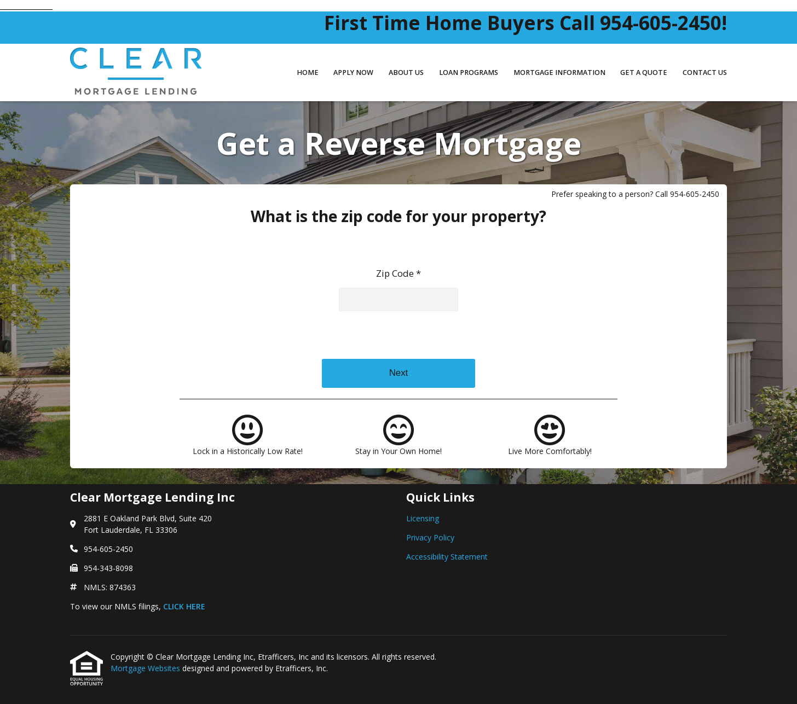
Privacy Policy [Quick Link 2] (430, 537)
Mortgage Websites (146, 668)
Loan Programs (468, 72)
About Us (406, 72)
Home (308, 72)
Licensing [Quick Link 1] (422, 518)
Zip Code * (398, 273)
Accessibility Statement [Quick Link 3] (447, 556)
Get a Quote (643, 72)
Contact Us (705, 72)
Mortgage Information (559, 72)
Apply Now (353, 72)
